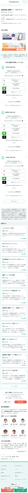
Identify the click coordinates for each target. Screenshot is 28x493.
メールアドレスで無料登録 (14, 101)
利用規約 (9, 70)
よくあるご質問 (3, 465)
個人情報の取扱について (19, 472)
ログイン (25, 1)
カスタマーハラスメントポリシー (21, 479)
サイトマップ (3, 479)
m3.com (9, 413)
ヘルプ (16, 469)
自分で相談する (19, 56)
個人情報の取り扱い (16, 70)
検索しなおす (7, 401)
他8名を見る (14, 201)
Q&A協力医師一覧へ (22, 451)
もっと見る (14, 386)
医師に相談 (20, 401)
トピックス (10, 486)
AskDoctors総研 (16, 486)
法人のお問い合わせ (18, 465)
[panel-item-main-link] (14, 233)
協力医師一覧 (3, 469)
